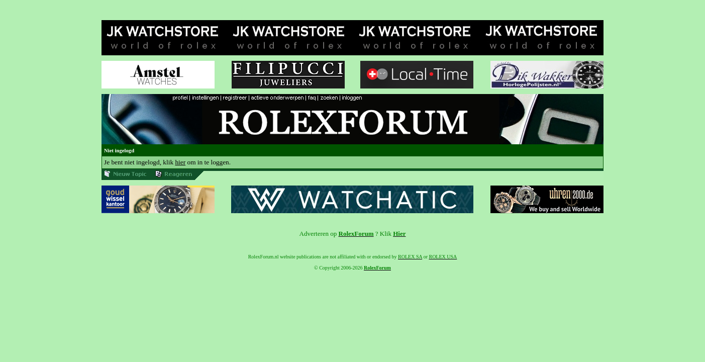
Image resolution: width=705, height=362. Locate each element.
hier (180, 162)
